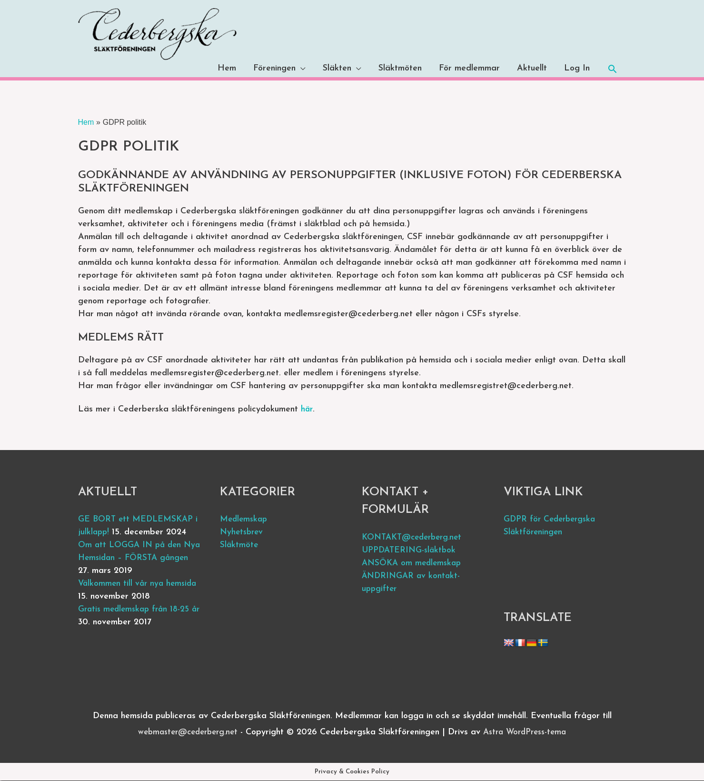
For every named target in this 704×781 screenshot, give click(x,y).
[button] (612, 68)
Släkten (337, 68)
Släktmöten (400, 68)
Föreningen (274, 68)
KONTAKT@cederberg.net (415, 537)
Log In (577, 68)
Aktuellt (532, 68)
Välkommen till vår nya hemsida (139, 584)
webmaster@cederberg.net (184, 732)
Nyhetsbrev (243, 532)
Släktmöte (239, 545)
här (307, 409)
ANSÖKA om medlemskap (414, 563)
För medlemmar (469, 68)
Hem (227, 68)
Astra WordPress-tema (528, 732)
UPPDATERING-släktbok (410, 550)
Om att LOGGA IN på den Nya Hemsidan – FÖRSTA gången (131, 558)
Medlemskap (245, 519)
